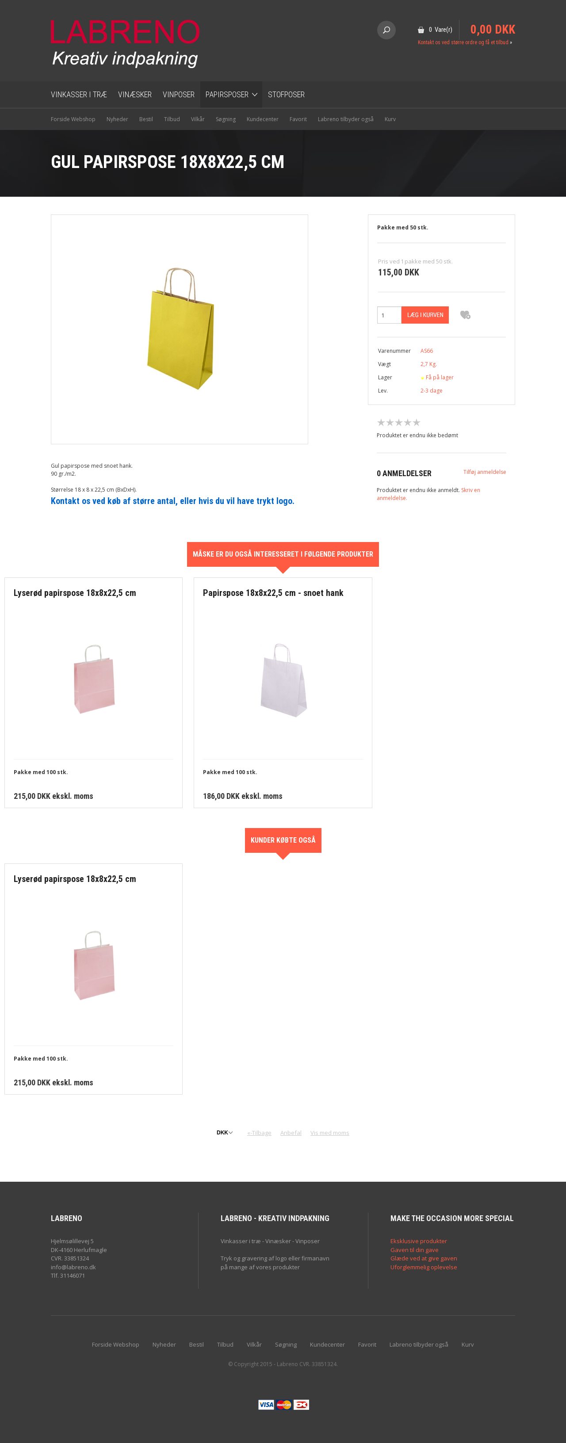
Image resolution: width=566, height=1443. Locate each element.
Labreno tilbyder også (346, 119)
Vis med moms (329, 1133)
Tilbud (172, 119)
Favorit (298, 119)
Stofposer (286, 94)
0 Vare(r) (440, 30)
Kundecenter (263, 119)
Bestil (146, 119)
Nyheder (117, 119)
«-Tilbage (259, 1133)
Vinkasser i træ (79, 94)
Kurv (390, 119)
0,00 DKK (492, 30)
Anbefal (291, 1133)
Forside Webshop (73, 119)
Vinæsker (135, 94)
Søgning (226, 119)
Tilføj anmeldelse (484, 472)
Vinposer (179, 94)
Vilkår (198, 119)
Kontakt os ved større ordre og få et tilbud (463, 42)
